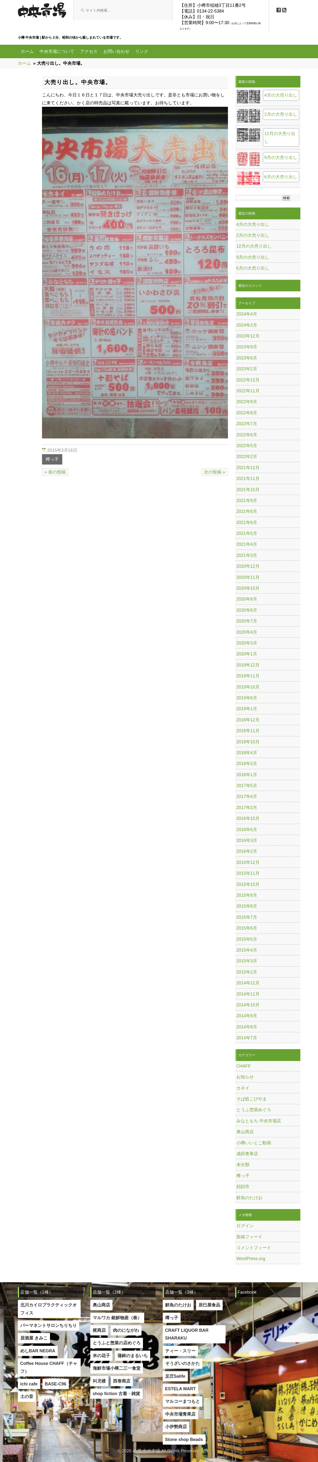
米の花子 (101, 1355)
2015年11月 (248, 873)
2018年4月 (246, 752)
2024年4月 (246, 314)
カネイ (242, 1088)
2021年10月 (248, 489)
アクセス (89, 51)
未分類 (242, 1164)
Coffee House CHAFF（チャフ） (48, 1367)
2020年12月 (248, 566)
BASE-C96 (55, 1384)
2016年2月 (246, 851)
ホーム (27, 51)
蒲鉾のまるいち (132, 1355)
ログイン (245, 1225)
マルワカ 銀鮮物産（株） (117, 1317)
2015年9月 (246, 895)
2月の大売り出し (280, 114)
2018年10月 (248, 741)
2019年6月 (246, 697)
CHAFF (243, 1066)
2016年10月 (248, 818)
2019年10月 (248, 687)
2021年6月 (246, 522)
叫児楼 (99, 1381)
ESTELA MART (180, 1388)
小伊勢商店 (176, 1426)
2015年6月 (246, 928)
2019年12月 (248, 665)
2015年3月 (246, 961)
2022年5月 (246, 445)
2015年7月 (246, 917)
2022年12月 (248, 380)
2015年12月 (248, 862)
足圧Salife (175, 1376)
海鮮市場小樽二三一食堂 (117, 1368)
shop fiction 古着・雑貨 (116, 1393)
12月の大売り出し (279, 137)
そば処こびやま (251, 1098)
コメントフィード (253, 1247)
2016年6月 (246, 829)
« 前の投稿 (55, 472)
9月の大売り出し (280, 157)
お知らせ (245, 1077)
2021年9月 (246, 500)
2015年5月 (246, 939)
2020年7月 (246, 621)
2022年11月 (248, 390)
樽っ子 (52, 459)
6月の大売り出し (280, 176)
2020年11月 (248, 577)
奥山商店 (245, 1131)
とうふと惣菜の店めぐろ (117, 1342)
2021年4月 (246, 544)
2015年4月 (246, 950)
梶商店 (99, 1330)
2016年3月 (246, 840)
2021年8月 (246, 511)
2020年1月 (246, 654)
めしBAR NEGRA (37, 1350)
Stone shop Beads (184, 1439)
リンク (141, 51)
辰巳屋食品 (209, 1305)
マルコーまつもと (182, 1401)
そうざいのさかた (182, 1363)
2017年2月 (246, 807)
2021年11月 (248, 478)
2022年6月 (246, 434)
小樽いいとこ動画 (253, 1142)
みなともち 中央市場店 (258, 1120)
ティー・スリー (180, 1350)
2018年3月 (246, 763)
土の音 (26, 1396)
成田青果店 (247, 1153)
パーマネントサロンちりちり (48, 1325)
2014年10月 (248, 1005)
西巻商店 (121, 1381)
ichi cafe (29, 1384)
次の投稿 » (214, 472)
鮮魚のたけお (249, 1197)
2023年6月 (246, 358)
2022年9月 (246, 401)
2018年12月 (248, 719)
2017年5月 (246, 785)
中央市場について (57, 51)
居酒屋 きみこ (34, 1338)
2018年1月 (246, 774)
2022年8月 (246, 412)
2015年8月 (246, 906)
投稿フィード (249, 1236)
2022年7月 (246, 423)
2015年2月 (246, 972)
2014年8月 (246, 1027)
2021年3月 (246, 555)
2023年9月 (246, 346)
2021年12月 (248, 467)
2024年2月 (246, 325)
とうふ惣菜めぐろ (253, 1109)
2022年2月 (246, 456)
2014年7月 (246, 1037)
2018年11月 (248, 730)
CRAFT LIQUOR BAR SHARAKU (187, 1334)
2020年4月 (246, 632)
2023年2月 (246, 368)
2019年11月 (248, 676)
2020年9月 (246, 599)
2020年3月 (246, 643)
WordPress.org (250, 1258)
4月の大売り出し (280, 95)
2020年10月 (248, 588)
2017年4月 (246, 796)
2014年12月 (248, 983)
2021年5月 (246, 533)
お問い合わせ (116, 51)
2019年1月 (246, 708)
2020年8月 (246, 610)
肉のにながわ (126, 1330)
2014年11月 (248, 994)
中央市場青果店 (180, 1414)
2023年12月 (248, 336)
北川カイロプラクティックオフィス (48, 1309)
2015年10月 (248, 884)
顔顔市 (242, 1186)
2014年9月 (246, 1015)
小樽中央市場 (248, 1303)
